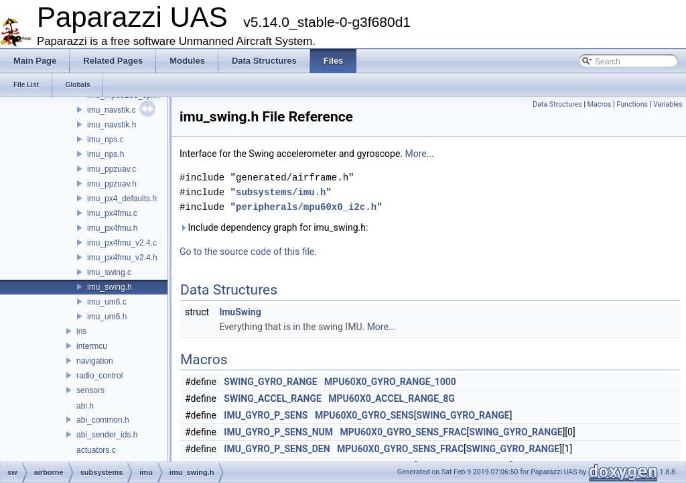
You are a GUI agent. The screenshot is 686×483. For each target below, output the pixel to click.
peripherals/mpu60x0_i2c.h (306, 207)
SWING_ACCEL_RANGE (273, 398)
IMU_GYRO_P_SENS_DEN (277, 448)
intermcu (91, 346)
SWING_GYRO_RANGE (270, 381)
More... (419, 153)
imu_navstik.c (111, 110)
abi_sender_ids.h (106, 434)
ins (81, 331)
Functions (632, 104)
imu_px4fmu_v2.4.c (122, 243)
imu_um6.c (107, 302)
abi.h (85, 406)
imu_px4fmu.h (112, 228)
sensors (90, 390)
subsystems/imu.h (281, 192)
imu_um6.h (107, 316)
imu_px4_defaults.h (122, 198)
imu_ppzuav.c (111, 169)
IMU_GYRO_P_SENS (265, 415)
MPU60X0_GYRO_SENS (364, 415)
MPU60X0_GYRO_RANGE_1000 (390, 381)
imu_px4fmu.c (112, 213)
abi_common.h (102, 420)
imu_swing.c (109, 272)
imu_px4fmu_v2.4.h (122, 257)
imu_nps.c (105, 139)
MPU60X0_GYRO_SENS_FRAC (403, 432)
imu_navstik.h (111, 124)
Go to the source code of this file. (248, 251)
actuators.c (96, 450)
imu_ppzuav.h (112, 184)
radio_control (99, 375)
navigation (94, 361)
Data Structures (557, 104)
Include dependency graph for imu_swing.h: (274, 227)
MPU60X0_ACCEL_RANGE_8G (391, 398)
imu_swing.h (109, 287)
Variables (668, 104)
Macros (600, 104)
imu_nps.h (105, 154)
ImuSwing (240, 312)
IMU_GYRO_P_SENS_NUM (278, 432)
